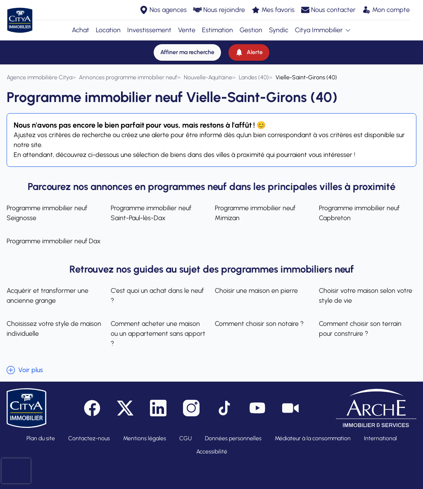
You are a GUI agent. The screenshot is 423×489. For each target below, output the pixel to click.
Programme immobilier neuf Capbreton (359, 213)
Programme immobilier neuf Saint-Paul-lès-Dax (151, 213)
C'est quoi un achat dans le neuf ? (157, 295)
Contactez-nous (89, 438)
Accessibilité (211, 451)
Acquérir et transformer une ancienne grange (47, 295)
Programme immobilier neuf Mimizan (255, 213)
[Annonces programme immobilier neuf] (128, 77)
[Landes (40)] (254, 77)
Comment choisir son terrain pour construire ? (360, 328)
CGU (185, 438)
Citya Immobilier (323, 30)
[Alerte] (249, 52)
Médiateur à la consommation (313, 438)
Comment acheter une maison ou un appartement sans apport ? (158, 333)
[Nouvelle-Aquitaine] (208, 77)
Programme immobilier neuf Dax (54, 241)
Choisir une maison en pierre (256, 290)
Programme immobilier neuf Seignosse (47, 213)
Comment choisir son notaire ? (259, 324)
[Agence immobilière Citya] (39, 77)
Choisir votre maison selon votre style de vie (365, 295)
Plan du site (40, 438)
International (380, 438)
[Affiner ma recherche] (187, 52)
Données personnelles (233, 438)
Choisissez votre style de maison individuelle (54, 328)
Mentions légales (144, 438)
